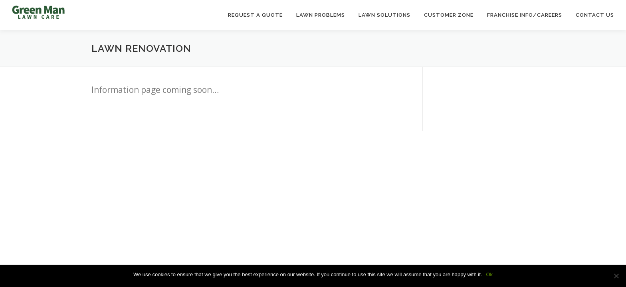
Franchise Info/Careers (524, 15)
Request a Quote (255, 15)
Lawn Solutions (384, 15)
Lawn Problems (320, 15)
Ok (489, 274)
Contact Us (595, 15)
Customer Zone (448, 15)
